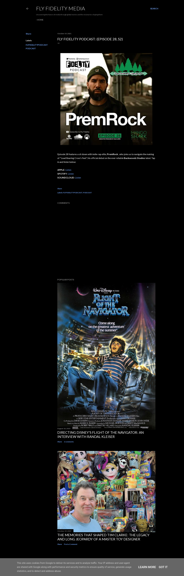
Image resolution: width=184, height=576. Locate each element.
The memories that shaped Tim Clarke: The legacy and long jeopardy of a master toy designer (103, 537)
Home (40, 20)
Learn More (147, 567)
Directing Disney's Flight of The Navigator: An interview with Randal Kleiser (100, 434)
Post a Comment (70, 544)
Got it (163, 567)
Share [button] (28, 33)
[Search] (154, 8)
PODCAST (31, 48)
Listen (68, 169)
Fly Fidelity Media (60, 8)
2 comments (69, 442)
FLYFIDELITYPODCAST (37, 45)
